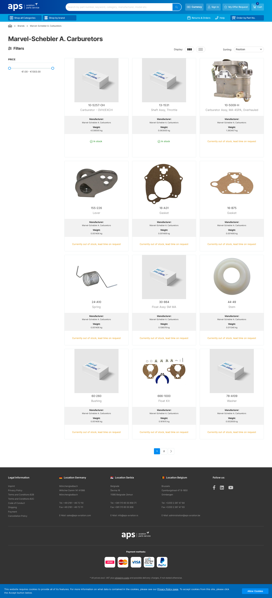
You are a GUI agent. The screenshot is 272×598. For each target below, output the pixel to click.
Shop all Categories (22, 17)
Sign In (215, 6)
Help (220, 17)
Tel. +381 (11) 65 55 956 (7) (123, 503)
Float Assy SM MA (164, 307)
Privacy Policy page (167, 589)
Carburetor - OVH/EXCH (96, 110)
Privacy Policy (15, 490)
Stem (231, 307)
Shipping (12, 507)
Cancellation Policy (17, 516)
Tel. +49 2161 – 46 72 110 (71, 503)
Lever (96, 213)
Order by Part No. (243, 17)
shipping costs (122, 577)
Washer (232, 401)
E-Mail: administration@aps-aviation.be (181, 515)
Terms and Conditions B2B (21, 494)
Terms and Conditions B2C (21, 498)
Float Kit (164, 401)
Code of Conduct (16, 503)
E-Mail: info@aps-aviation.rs (124, 515)
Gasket (164, 213)
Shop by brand (55, 17)
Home (10, 26)
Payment (12, 511)
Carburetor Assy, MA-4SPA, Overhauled (231, 110)
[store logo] (23, 7)
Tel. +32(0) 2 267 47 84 (173, 503)
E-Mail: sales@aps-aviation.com (75, 515)
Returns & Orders (198, 17)
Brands (21, 26)
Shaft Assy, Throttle (164, 110)
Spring (96, 307)
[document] (136, 591)
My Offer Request (238, 6)
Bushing (96, 401)
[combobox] (119, 7)
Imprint (11, 486)
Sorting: (227, 49)
